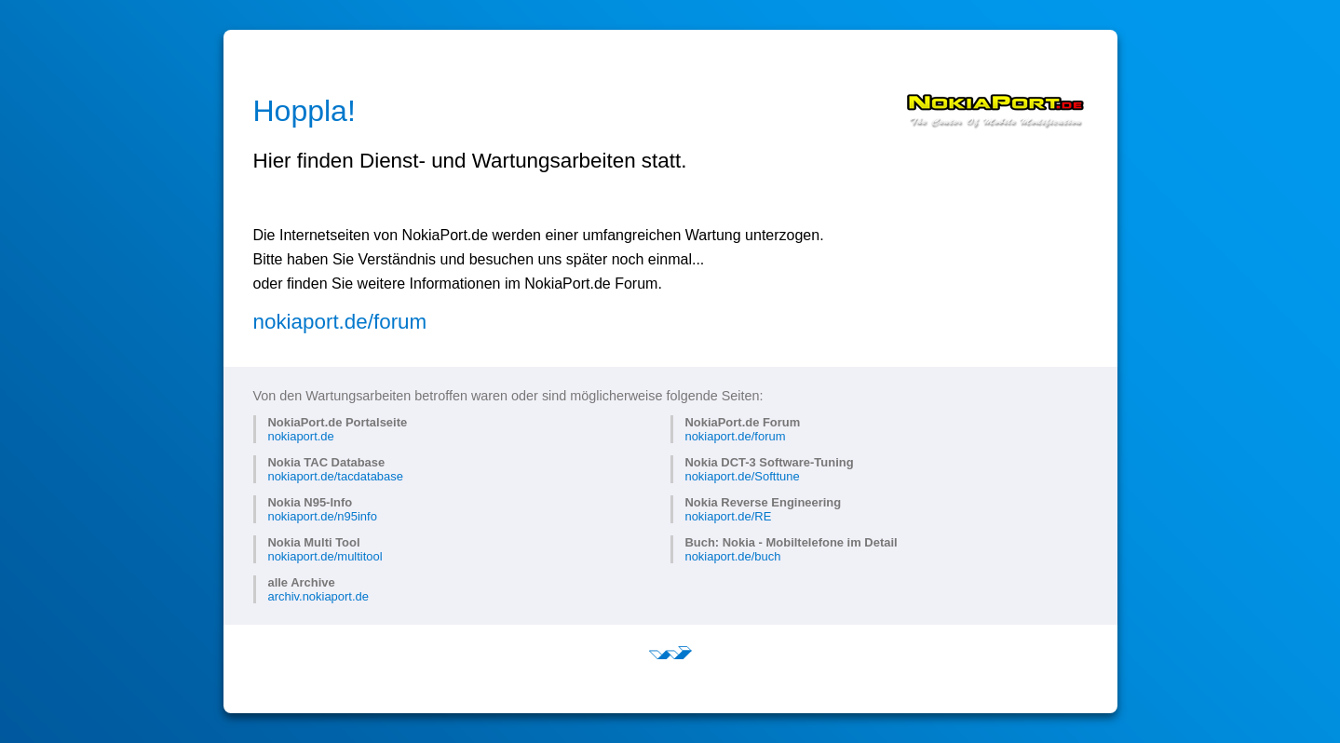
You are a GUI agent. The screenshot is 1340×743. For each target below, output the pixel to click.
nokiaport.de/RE (727, 516)
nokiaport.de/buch (732, 556)
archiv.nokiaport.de (317, 596)
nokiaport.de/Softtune (741, 476)
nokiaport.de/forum (340, 321)
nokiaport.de (300, 436)
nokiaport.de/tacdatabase (334, 476)
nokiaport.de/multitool (324, 556)
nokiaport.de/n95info (321, 516)
